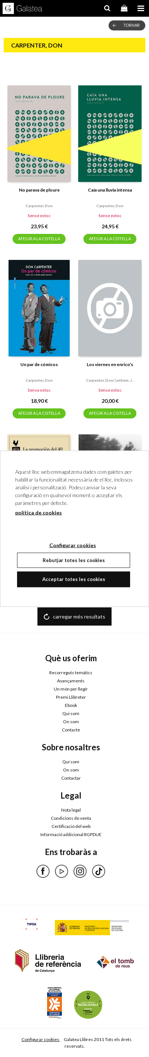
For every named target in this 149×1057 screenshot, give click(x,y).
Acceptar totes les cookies (73, 579)
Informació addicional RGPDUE (71, 834)
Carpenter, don (39, 205)
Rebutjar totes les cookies (74, 560)
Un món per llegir (71, 689)
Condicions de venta (71, 818)
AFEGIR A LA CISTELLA (39, 238)
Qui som (70, 713)
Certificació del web (71, 826)
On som (71, 721)
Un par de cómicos (39, 364)
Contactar (71, 778)
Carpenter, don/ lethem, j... (110, 380)
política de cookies (38, 512)
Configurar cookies (40, 1039)
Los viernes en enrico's (110, 364)
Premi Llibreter (71, 697)
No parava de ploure (39, 190)
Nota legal (71, 810)
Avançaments (71, 681)
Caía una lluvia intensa (110, 190)
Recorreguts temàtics (70, 672)
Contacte (71, 730)
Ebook (71, 705)
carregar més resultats (79, 616)
